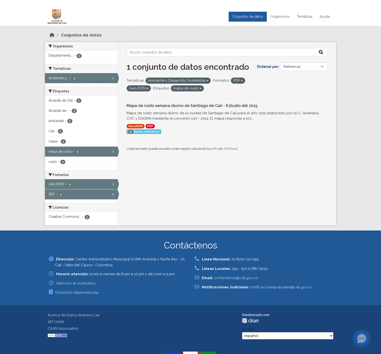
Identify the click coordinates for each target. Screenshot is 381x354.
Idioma (248, 329)
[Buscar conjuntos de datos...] (221, 52)
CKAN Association (63, 328)
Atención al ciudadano (76, 283)
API (214, 148)
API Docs (230, 148)
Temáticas (304, 16)
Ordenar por (267, 67)
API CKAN (56, 322)
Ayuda (325, 16)
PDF (150, 126)
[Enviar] (321, 52)
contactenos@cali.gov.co (236, 278)
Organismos (280, 16)
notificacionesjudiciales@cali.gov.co (281, 287)
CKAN (250, 320)
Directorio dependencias (76, 292)
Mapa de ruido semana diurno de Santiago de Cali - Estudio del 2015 (192, 105)
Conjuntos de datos (247, 16)
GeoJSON (135, 126)
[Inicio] (52, 35)
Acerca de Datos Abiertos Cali (74, 315)
